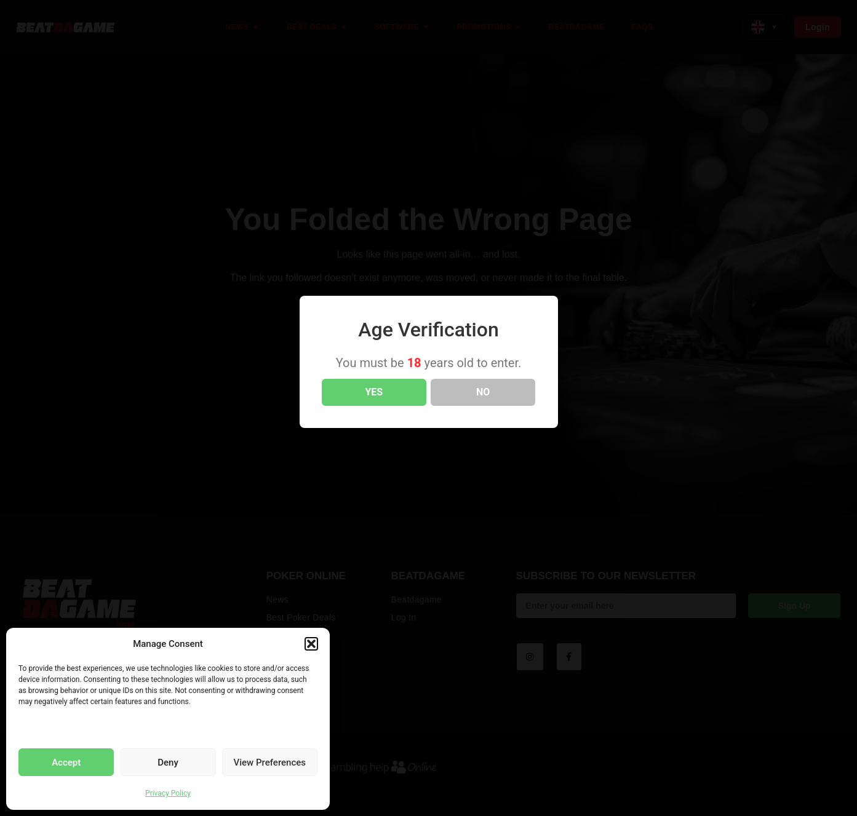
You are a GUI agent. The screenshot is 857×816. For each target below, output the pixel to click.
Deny (167, 762)
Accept (66, 762)
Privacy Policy (168, 793)
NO (483, 392)
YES (374, 392)
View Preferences (270, 762)
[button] (311, 644)
